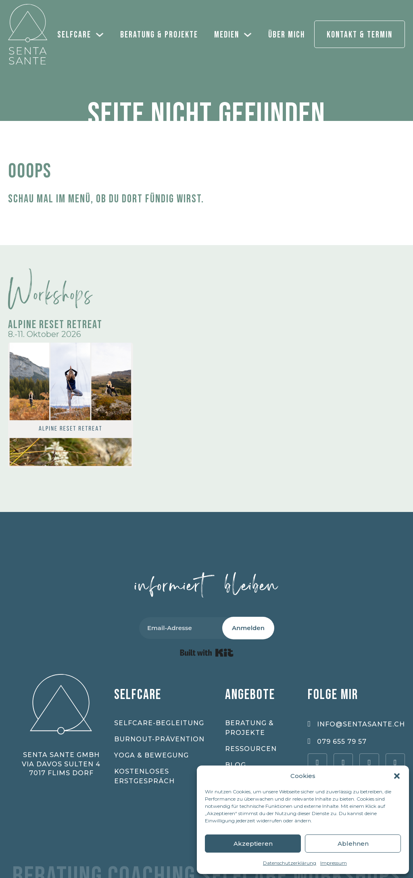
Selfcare (74, 34)
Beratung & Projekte (159, 34)
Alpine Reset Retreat (55, 324)
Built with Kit (207, 652)
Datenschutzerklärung (289, 863)
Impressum (333, 863)
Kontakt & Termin (359, 34)
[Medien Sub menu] (249, 34)
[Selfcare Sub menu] (101, 34)
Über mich (286, 34)
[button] (397, 776)
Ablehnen (353, 843)
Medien (226, 34)
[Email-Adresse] (189, 628)
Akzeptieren (253, 843)
